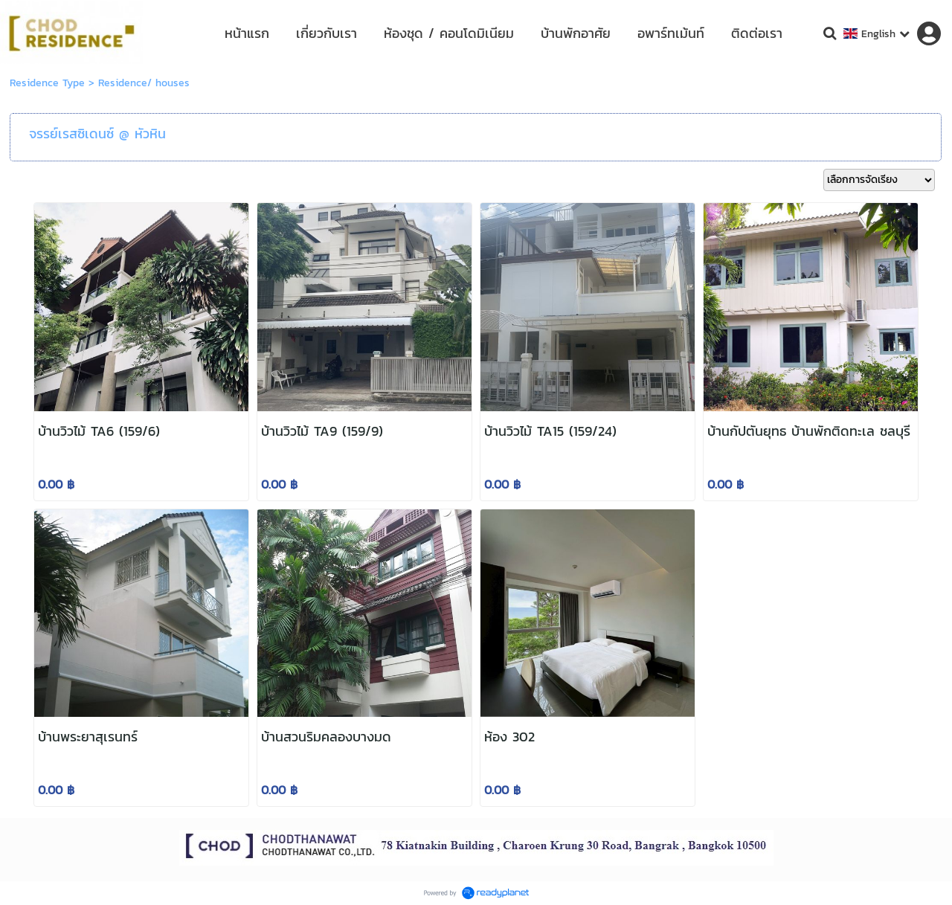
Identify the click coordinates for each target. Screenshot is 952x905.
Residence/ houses (144, 83)
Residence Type (47, 83)
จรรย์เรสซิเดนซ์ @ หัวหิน (97, 133)
